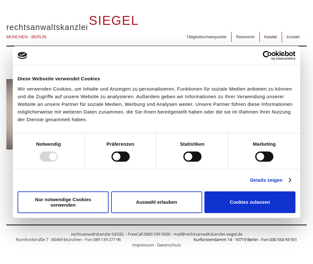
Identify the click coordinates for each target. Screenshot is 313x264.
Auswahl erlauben (156, 202)
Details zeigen (266, 180)
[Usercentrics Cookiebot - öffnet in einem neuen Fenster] (267, 55)
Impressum (143, 245)
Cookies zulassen (250, 202)
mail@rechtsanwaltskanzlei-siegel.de (207, 234)
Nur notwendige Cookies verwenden (63, 202)
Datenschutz (169, 245)
